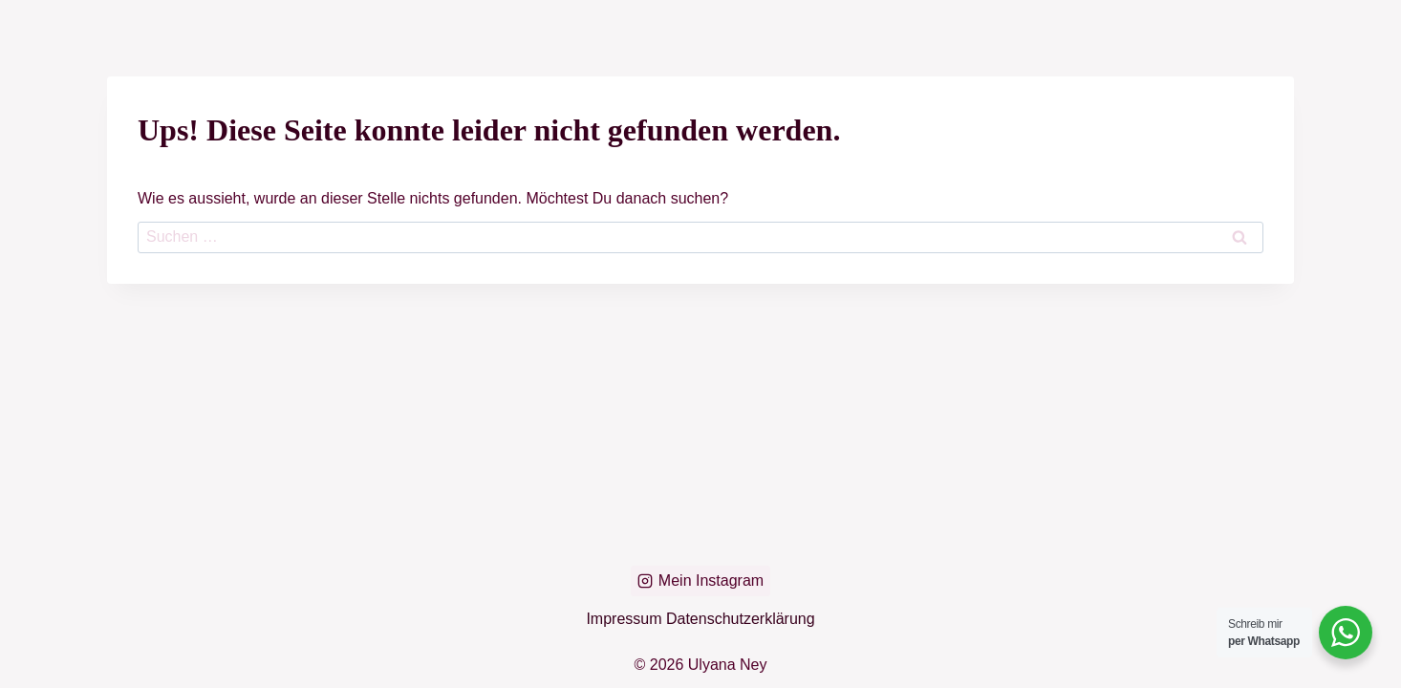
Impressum (626, 619)
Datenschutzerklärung (740, 619)
